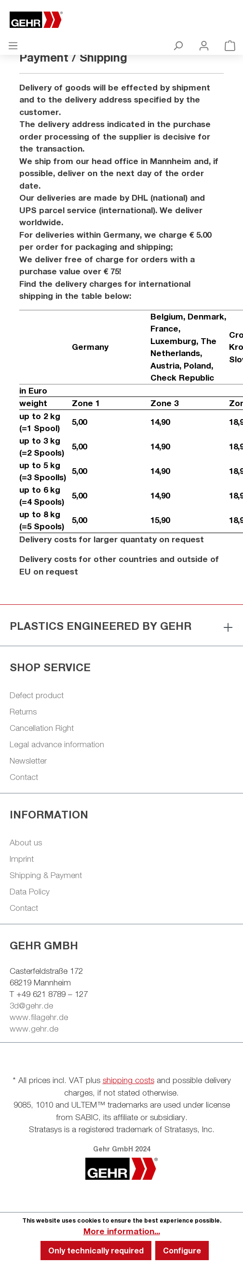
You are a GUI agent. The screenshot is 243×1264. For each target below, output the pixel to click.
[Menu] (13, 45)
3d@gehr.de (31, 1005)
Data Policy (30, 891)
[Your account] (204, 45)
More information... (121, 1231)
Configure (182, 1250)
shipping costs (128, 1080)
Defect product (37, 695)
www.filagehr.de (39, 1017)
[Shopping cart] (230, 45)
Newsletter (28, 761)
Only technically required (96, 1250)
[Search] (178, 45)
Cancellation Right (42, 728)
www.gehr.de (34, 1029)
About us (26, 842)
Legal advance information (57, 744)
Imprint (22, 859)
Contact (24, 777)
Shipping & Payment (46, 875)
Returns (23, 711)
